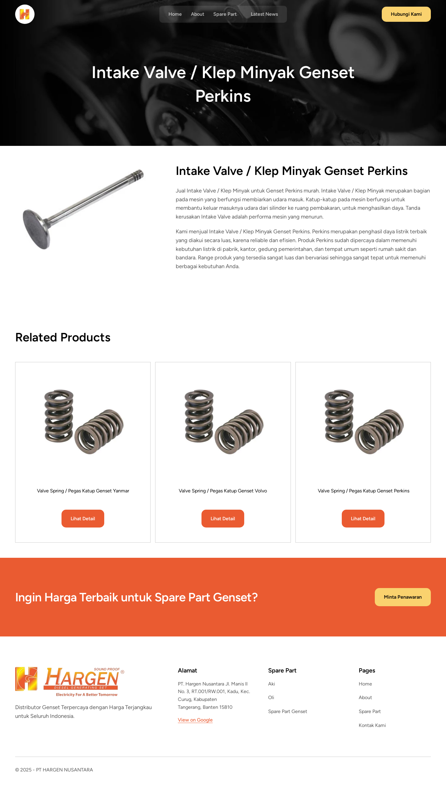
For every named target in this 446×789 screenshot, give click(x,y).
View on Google (195, 720)
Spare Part (370, 711)
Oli (271, 697)
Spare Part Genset (287, 711)
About (197, 14)
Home (175, 14)
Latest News (264, 14)
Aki (271, 684)
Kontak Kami (372, 725)
